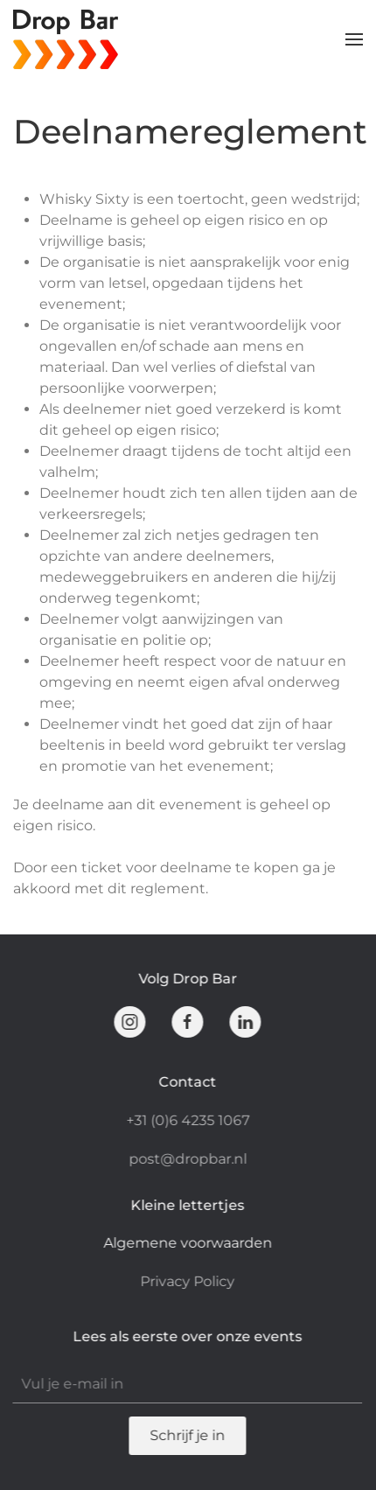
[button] (354, 39)
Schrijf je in (186, 1435)
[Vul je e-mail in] (186, 1384)
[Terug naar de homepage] (68, 39)
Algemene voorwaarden (186, 1243)
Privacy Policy (186, 1281)
